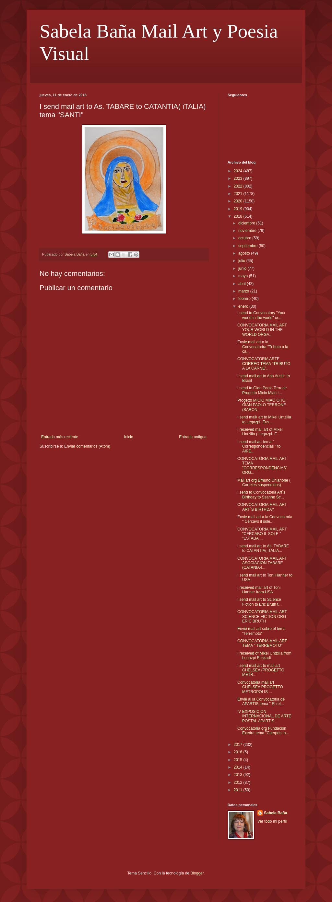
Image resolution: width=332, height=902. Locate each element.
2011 (238, 790)
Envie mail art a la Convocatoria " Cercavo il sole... (264, 519)
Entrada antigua (193, 437)
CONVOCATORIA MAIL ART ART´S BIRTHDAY (262, 506)
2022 (238, 186)
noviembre (247, 230)
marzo (244, 291)
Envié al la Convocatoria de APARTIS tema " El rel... (261, 701)
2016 (238, 752)
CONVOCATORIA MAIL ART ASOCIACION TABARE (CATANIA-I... (262, 563)
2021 (238, 193)
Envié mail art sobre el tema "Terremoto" (261, 630)
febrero (245, 298)
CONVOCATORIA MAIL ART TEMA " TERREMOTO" (262, 643)
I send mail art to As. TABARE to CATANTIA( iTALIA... (263, 548)
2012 (238, 782)
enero (243, 306)
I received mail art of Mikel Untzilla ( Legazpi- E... (259, 431)
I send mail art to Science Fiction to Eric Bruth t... (259, 601)
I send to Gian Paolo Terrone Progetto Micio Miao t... (262, 390)
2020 (238, 201)
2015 (238, 760)
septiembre (248, 246)
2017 (238, 744)
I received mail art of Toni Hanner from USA (258, 589)
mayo (243, 276)
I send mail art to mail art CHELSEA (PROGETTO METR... (260, 670)
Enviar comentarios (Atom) (87, 446)
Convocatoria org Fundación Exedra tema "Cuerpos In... (263, 730)
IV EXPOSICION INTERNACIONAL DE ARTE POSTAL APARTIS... (264, 716)
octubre (245, 238)
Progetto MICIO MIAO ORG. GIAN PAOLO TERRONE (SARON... (261, 405)
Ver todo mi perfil (272, 821)
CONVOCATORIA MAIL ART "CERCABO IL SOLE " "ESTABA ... (262, 534)
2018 (238, 216)
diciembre (247, 223)
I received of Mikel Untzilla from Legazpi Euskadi (264, 655)
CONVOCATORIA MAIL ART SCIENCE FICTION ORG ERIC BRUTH (262, 616)
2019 (238, 209)
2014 (238, 767)
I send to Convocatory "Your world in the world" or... (261, 315)
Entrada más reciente (59, 437)
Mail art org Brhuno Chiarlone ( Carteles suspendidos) (263, 482)
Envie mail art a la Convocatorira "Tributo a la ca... (262, 347)
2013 (238, 774)
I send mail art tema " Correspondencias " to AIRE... (258, 446)
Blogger (197, 873)
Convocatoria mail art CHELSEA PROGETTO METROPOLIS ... (260, 687)
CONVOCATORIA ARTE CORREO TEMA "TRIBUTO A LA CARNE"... (263, 364)
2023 (238, 178)
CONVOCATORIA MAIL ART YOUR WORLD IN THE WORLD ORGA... (262, 330)
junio (243, 268)
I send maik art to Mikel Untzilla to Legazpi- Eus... (264, 419)
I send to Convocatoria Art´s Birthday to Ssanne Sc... (261, 494)
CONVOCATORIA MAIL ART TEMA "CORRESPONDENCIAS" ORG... (262, 465)
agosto (244, 253)
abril (242, 283)
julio (242, 260)
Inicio (128, 437)
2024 (238, 171)
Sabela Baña (275, 813)
